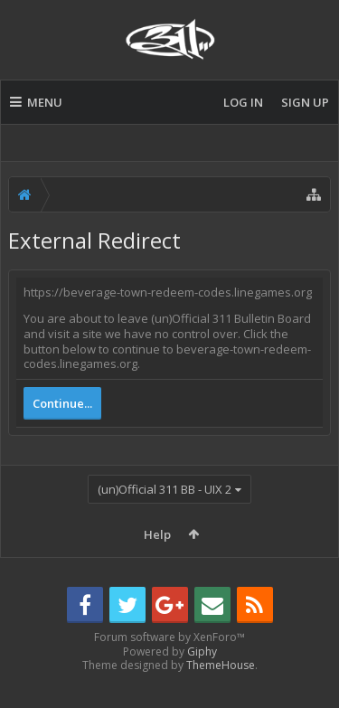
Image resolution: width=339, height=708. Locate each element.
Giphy (202, 680)
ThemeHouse (220, 694)
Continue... (62, 403)
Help (157, 534)
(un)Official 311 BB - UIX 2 (164, 489)
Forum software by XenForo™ (169, 666)
